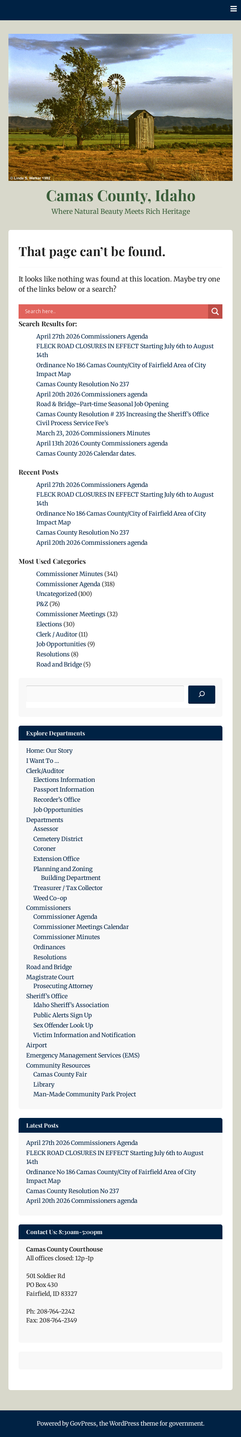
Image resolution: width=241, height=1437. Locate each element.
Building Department (70, 878)
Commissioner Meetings (71, 614)
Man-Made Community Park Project (84, 1094)
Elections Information (64, 780)
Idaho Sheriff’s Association (71, 1005)
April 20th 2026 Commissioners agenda (92, 394)
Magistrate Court (50, 977)
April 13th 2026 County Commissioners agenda (102, 443)
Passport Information (63, 789)
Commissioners (48, 908)
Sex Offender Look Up (63, 1025)
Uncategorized (56, 594)
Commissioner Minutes (69, 574)
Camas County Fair (60, 1074)
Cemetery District (58, 839)
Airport (36, 1045)
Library (43, 1084)
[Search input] (115, 311)
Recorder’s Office (56, 799)
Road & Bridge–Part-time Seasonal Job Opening (102, 404)
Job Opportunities (61, 644)
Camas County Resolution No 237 (82, 384)
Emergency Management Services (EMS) (83, 1055)
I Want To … (42, 761)
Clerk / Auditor (56, 634)
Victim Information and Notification (84, 1035)
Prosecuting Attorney (63, 986)
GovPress (83, 1423)
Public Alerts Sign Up (62, 1015)
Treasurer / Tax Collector (68, 888)
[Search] (201, 695)
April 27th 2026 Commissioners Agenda (92, 336)
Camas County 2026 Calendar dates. (86, 453)
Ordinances (49, 947)
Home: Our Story (49, 750)
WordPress (124, 1423)
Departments (44, 820)
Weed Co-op (50, 898)
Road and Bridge (59, 664)
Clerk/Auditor (45, 771)
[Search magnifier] (215, 311)
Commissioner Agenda (68, 584)
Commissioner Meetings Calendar (81, 927)
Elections (49, 624)
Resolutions (53, 654)
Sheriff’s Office (47, 996)
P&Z (42, 604)
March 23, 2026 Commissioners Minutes (93, 433)
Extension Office (56, 859)
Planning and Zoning (62, 869)
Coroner (44, 848)
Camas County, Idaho (120, 195)
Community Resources (58, 1065)
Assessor (45, 829)
